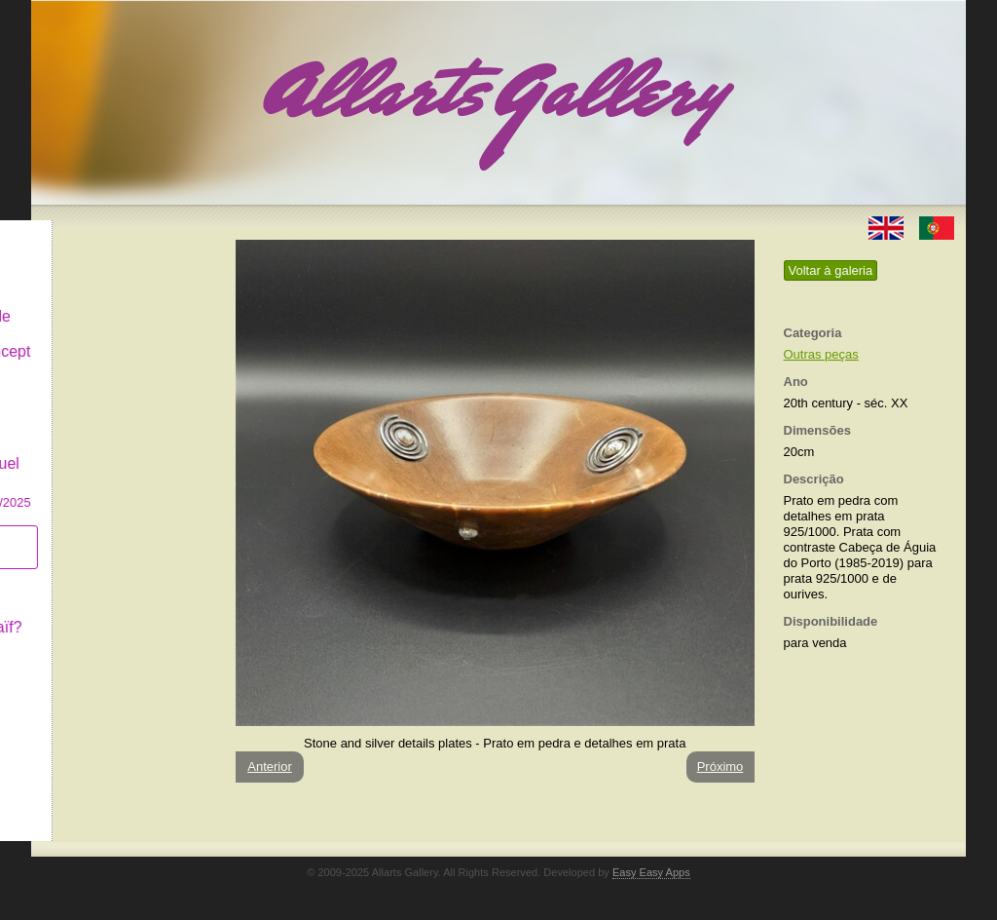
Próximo (720, 766)
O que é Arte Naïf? (118, 611)
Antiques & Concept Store (122, 345)
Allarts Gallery (102, 231)
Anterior (269, 766)
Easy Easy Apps (651, 872)
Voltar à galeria (831, 270)
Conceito (84, 576)
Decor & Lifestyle (112, 300)
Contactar (87, 645)
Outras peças (821, 354)
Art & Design (97, 266)
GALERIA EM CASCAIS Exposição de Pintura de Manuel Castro (123, 437)
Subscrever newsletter (94, 532)
